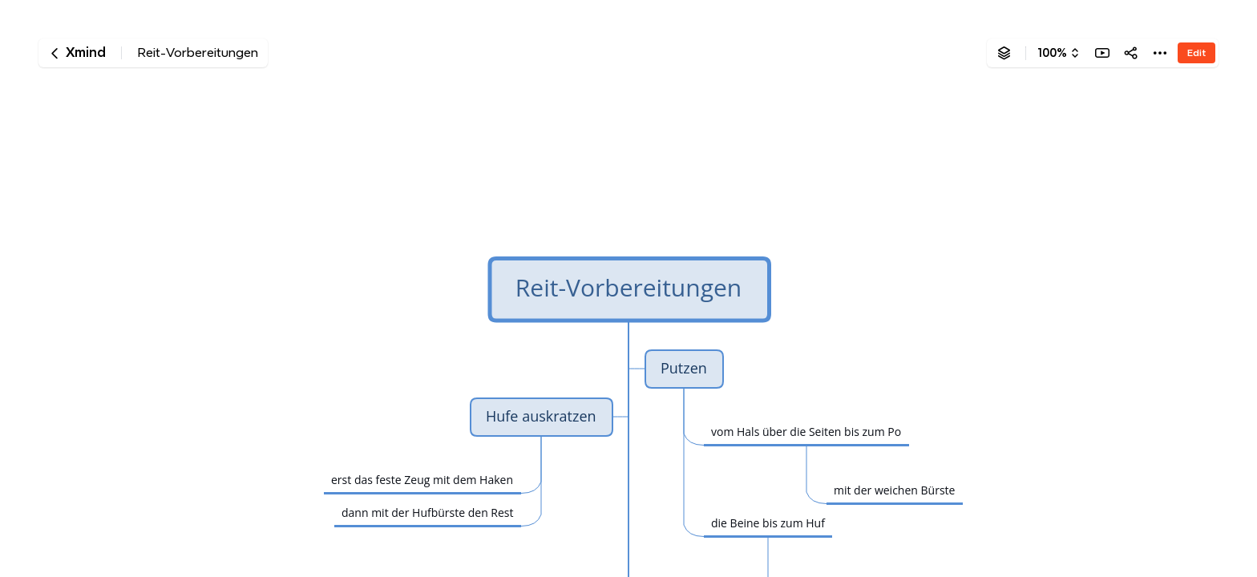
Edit (1196, 52)
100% (1052, 53)
